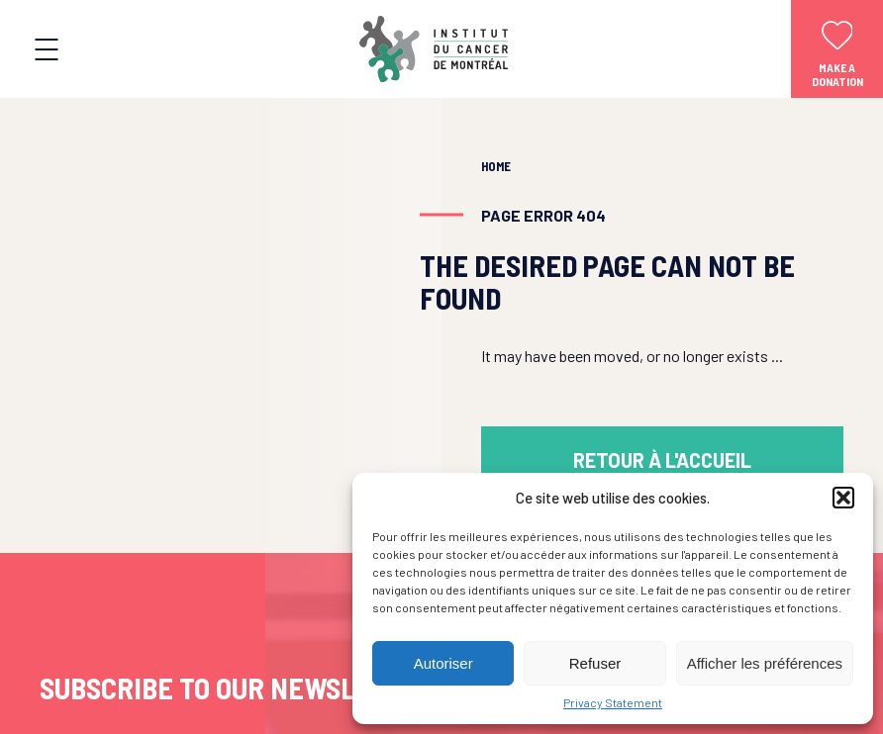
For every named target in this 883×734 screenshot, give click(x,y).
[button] (843, 497)
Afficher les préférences (764, 663)
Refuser (595, 663)
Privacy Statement (612, 702)
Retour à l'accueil (662, 460)
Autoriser (443, 663)
